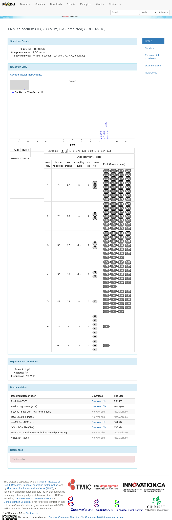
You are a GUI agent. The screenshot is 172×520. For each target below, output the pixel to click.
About (100, 4)
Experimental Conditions (152, 57)
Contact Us (115, 4)
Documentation (153, 65)
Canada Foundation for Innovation (40, 485)
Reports (71, 4)
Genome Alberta (42, 498)
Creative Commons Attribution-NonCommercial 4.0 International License (87, 517)
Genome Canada (24, 498)
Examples (85, 4)
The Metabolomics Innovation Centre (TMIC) (30, 488)
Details (148, 41)
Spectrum (150, 48)
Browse (25, 4)
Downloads (56, 4)
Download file (99, 401)
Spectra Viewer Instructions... (26, 74)
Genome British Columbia (17, 501)
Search (40, 4)
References (151, 72)
